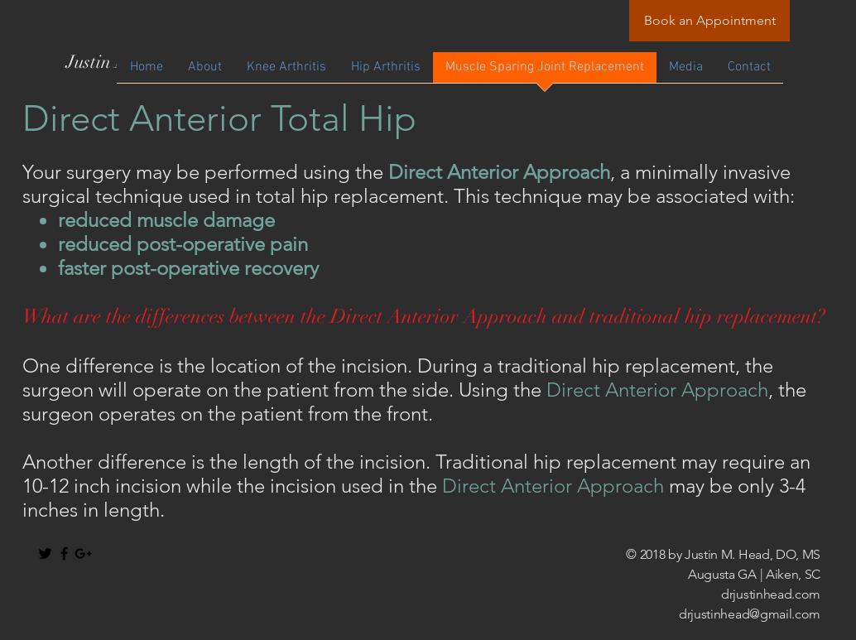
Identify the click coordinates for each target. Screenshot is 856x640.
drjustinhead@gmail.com (749, 614)
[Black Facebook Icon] (64, 553)
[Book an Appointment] (709, 20)
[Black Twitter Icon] (45, 553)
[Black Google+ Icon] (83, 553)
